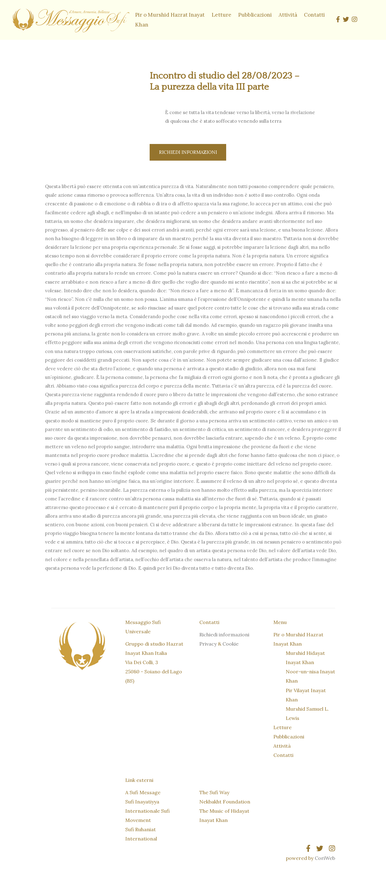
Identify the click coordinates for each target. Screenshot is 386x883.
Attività (288, 14)
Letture (221, 14)
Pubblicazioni (255, 14)
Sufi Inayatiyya (142, 802)
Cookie (230, 644)
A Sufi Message (142, 792)
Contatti (314, 14)
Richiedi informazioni (188, 152)
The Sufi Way (214, 792)
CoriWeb (325, 858)
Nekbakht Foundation (224, 802)
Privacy (208, 644)
